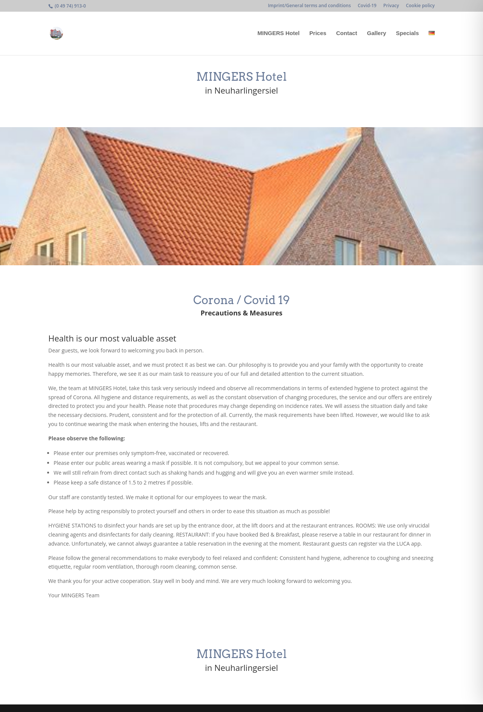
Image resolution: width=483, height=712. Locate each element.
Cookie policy (420, 6)
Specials (407, 33)
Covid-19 (367, 6)
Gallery (376, 33)
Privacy (391, 6)
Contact (346, 33)
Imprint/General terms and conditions (309, 6)
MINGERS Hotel (278, 33)
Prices (317, 33)
